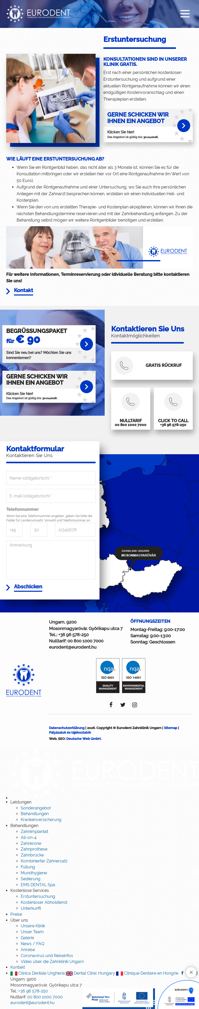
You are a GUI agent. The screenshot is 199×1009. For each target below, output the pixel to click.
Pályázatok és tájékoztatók (70, 733)
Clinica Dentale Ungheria (37, 973)
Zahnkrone (31, 843)
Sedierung (30, 879)
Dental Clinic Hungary (90, 973)
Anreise (28, 949)
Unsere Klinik (33, 926)
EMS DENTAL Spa (38, 885)
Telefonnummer (22, 509)
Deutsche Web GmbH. (84, 739)
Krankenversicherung (41, 820)
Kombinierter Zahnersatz (44, 861)
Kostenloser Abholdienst (44, 902)
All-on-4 (29, 837)
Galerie (27, 938)
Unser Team (32, 932)
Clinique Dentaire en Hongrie (147, 973)
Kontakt (17, 967)
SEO (61, 739)
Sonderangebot (36, 808)
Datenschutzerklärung (66, 728)
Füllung (28, 867)
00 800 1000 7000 (85, 641)
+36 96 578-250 (73, 635)
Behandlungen (35, 814)
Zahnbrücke (32, 855)
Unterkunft (31, 908)
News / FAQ (32, 944)
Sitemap (170, 728)
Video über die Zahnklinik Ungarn (52, 961)
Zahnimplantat (34, 831)
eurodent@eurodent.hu (72, 647)
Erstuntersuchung (38, 896)
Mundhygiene (34, 873)
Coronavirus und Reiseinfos (47, 955)
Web (52, 739)
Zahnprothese (34, 849)
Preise (16, 914)
